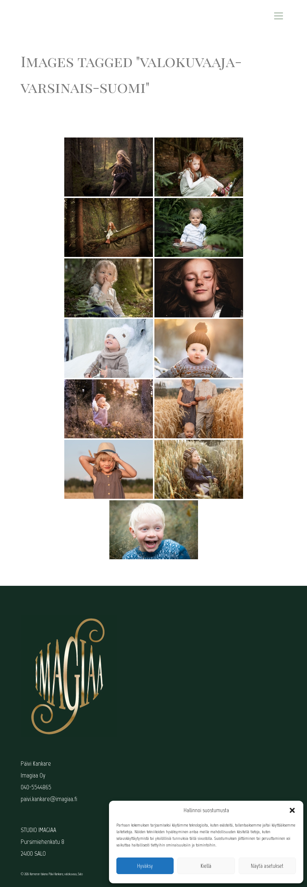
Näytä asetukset (267, 866)
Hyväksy (145, 866)
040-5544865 (36, 787)
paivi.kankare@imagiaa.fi (49, 799)
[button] (292, 810)
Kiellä (206, 866)
